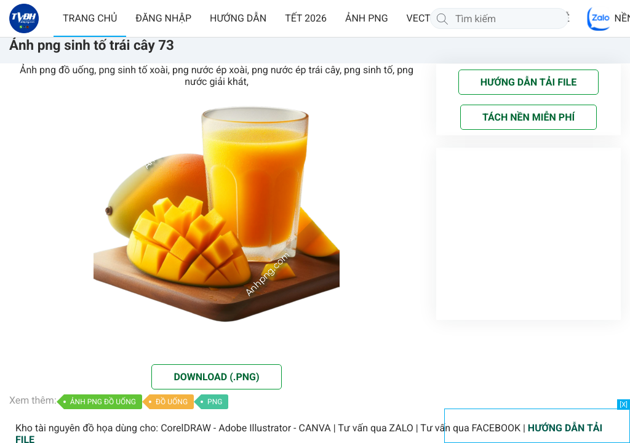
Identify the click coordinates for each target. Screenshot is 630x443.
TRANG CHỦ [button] (90, 18)
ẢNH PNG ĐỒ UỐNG (103, 401)
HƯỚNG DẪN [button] (238, 18)
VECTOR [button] (425, 18)
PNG (214, 401)
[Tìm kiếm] (442, 18)
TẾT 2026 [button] (306, 18)
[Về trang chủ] (24, 18)
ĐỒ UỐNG (172, 401)
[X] (624, 405)
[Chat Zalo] (599, 18)
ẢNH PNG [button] (366, 18)
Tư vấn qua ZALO (375, 428)
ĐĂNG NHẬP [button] (163, 18)
